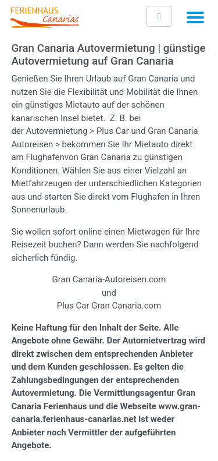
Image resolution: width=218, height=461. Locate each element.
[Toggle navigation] (195, 19)
